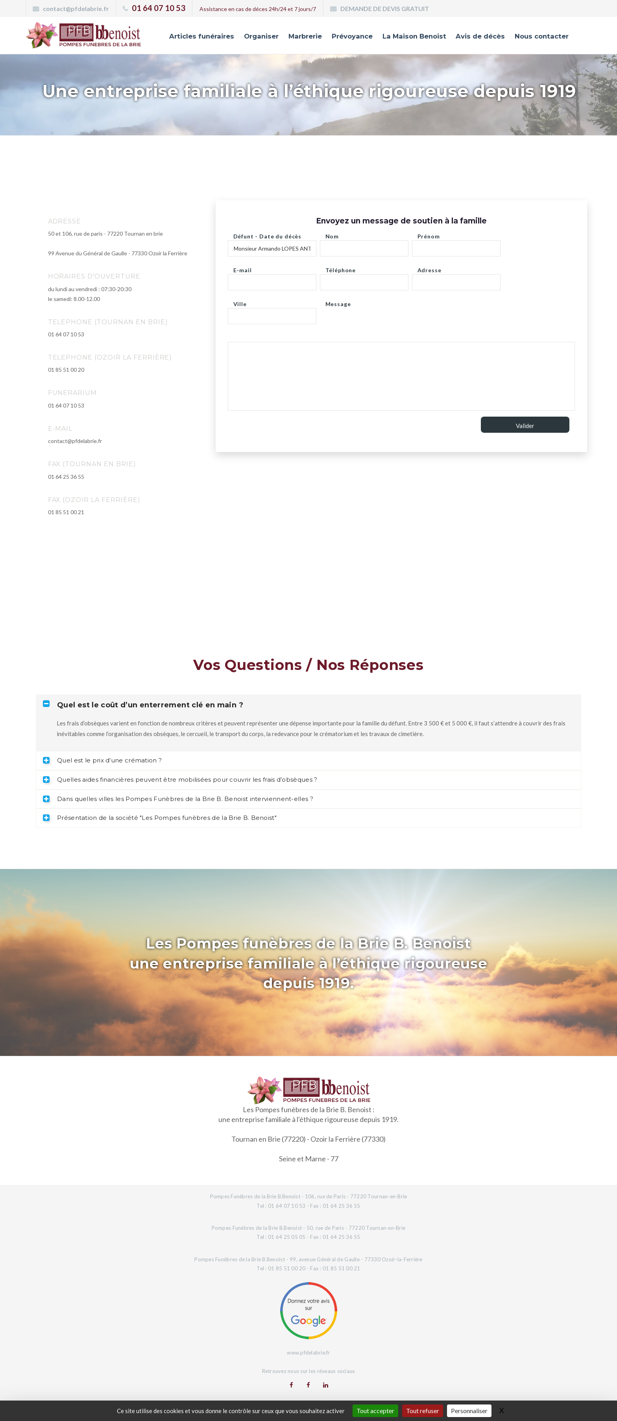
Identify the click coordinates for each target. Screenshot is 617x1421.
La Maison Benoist (410, 37)
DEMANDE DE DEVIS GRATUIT (384, 8)
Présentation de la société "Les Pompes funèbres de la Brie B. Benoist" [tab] (160, 817)
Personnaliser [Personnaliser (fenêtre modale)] (469, 1410)
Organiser (254, 37)
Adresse (429, 268)
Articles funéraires (193, 37)
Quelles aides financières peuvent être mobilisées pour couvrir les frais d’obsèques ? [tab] (180, 779)
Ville (240, 302)
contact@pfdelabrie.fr (76, 8)
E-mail (242, 268)
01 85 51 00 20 (66, 369)
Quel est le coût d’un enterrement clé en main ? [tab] (143, 704)
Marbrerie (298, 37)
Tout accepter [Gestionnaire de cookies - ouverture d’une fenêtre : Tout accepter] (375, 1410)
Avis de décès (478, 37)
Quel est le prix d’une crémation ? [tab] (102, 760)
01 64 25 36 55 (66, 476)
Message (338, 302)
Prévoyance (346, 37)
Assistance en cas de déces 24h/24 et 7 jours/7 (258, 9)
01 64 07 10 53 (158, 8)
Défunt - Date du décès (267, 234)
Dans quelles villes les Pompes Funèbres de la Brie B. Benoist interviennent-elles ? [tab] (178, 799)
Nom (332, 234)
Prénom (428, 234)
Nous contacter (541, 37)
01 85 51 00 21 (66, 512)
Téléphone (340, 268)
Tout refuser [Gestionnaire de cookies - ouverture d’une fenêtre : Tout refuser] (422, 1410)
